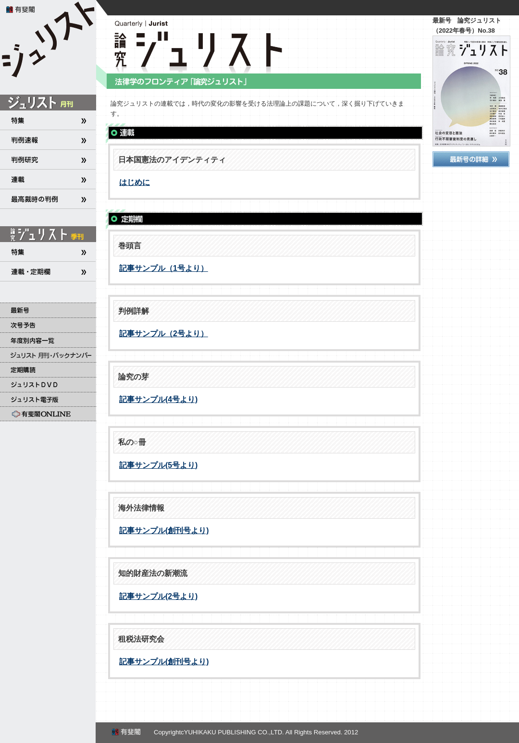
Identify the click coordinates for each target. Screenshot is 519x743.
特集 (48, 120)
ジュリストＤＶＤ (48, 384)
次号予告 (48, 324)
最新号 (48, 310)
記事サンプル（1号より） (163, 268)
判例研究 (48, 160)
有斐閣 (21, 9)
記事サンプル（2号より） (163, 333)
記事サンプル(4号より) (158, 399)
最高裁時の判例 (48, 199)
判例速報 (48, 140)
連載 (48, 179)
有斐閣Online (48, 414)
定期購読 (48, 369)
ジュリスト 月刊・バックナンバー (48, 354)
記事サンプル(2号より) (158, 596)
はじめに (134, 182)
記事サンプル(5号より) (158, 465)
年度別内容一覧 (48, 339)
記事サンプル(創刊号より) (164, 530)
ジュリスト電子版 (48, 399)
